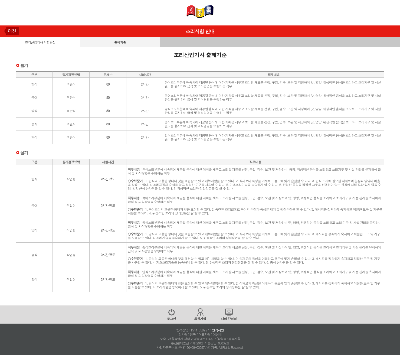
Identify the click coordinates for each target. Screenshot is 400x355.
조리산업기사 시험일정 (40, 42)
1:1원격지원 (216, 330)
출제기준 (120, 42)
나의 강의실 (229, 314)
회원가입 (200, 314)
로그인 (171, 314)
